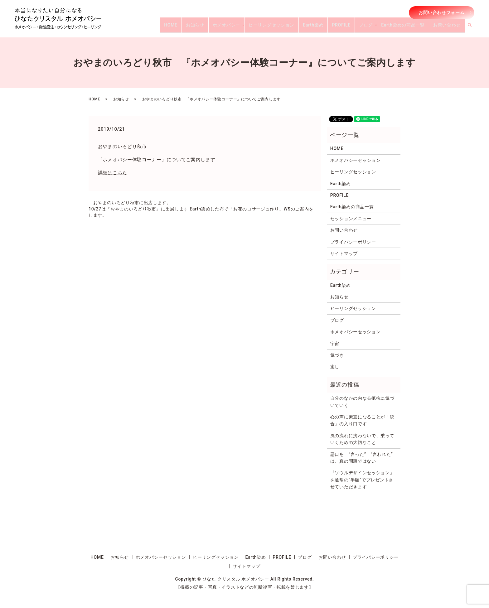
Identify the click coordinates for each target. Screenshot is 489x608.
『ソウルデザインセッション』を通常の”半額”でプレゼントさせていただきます (362, 479)
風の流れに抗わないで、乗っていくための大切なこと (362, 439)
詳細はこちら (112, 173)
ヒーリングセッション (293, 27)
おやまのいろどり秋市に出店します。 (132, 202)
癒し (334, 366)
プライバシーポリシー (353, 241)
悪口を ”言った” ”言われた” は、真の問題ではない (363, 458)
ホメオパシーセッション (355, 160)
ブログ (375, 27)
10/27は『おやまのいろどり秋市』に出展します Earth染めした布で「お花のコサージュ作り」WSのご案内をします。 (201, 212)
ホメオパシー (251, 27)
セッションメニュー (350, 218)
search (473, 27)
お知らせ (224, 27)
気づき (337, 355)
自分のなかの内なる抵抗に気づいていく (362, 402)
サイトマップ (344, 253)
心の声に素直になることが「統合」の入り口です (362, 420)
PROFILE (355, 27)
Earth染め (330, 27)
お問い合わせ (448, 27)
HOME (204, 27)
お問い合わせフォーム (441, 12)
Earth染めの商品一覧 (409, 27)
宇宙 (334, 343)
